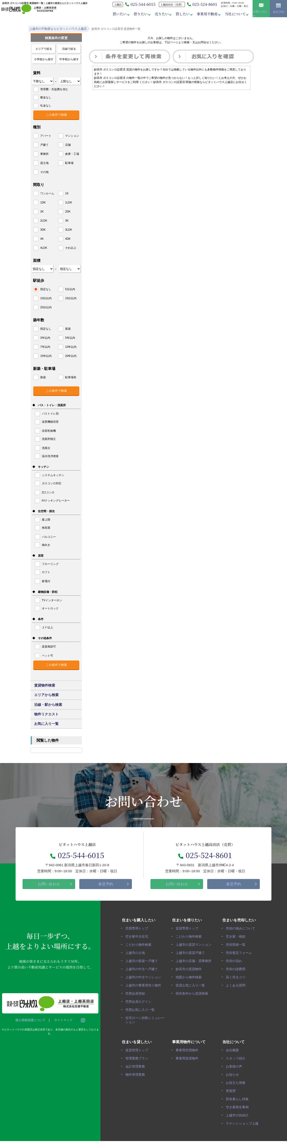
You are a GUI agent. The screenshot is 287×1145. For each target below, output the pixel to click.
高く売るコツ (237, 984)
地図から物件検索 (190, 984)
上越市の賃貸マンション (195, 953)
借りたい (138, 13)
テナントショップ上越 (243, 1127)
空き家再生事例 (238, 1111)
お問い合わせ (261, 9)
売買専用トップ (138, 937)
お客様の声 (235, 1072)
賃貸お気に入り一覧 (191, 992)
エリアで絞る (43, 48)
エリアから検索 (46, 698)
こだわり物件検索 (140, 953)
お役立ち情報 (237, 1088)
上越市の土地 (136, 961)
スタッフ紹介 (237, 1064)
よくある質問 (237, 992)
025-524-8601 (200, 4)
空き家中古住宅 (138, 945)
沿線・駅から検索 (48, 709)
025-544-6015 (77, 863)
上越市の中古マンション (144, 984)
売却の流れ (235, 969)
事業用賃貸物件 (188, 1064)
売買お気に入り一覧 (141, 1016)
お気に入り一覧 (46, 732)
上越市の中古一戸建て (143, 977)
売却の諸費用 (237, 977)
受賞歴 (232, 1096)
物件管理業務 (136, 1080)
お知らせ (233, 1080)
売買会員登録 (136, 1000)
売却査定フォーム (240, 961)
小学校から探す (43, 59)
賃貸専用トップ (188, 937)
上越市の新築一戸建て (143, 969)
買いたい (116, 13)
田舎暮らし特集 (238, 1103)
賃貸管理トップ (138, 1056)
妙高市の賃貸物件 (190, 977)
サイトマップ (62, 1029)
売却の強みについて (241, 937)
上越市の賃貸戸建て (191, 961)
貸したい (181, 13)
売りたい (159, 13)
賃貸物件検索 (45, 686)
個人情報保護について (29, 1029)
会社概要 (233, 1056)
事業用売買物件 (188, 1056)
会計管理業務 (136, 1072)
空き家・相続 (237, 945)
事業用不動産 (206, 13)
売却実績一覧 (237, 953)
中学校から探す (69, 59)
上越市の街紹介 (238, 1119)
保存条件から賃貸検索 (193, 1000)
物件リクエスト (46, 720)
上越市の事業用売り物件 (144, 992)
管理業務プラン (138, 1064)
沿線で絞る (69, 48)
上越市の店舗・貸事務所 (195, 969)
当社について (234, 13)
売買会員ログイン (140, 1008)
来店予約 (278, 9)
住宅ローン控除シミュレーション (144, 1026)
